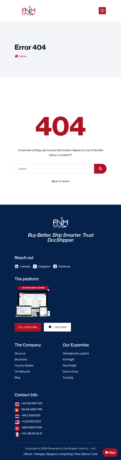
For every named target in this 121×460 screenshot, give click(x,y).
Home (23, 56)
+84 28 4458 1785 (31, 409)
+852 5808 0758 (31, 427)
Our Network (22, 371)
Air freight (68, 359)
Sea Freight (69, 365)
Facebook (62, 266)
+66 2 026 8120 (30, 415)
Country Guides (24, 365)
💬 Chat (110, 452)
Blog (17, 377)
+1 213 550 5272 (31, 421)
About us (20, 353)
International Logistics (76, 353)
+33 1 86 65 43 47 (31, 433)
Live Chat (57, 327)
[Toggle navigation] (102, 10)
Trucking (68, 377)
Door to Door (70, 371)
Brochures (21, 359)
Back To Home (60, 181)
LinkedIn (22, 266)
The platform (27, 278)
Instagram (41, 266)
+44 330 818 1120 (31, 403)
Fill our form (28, 327)
